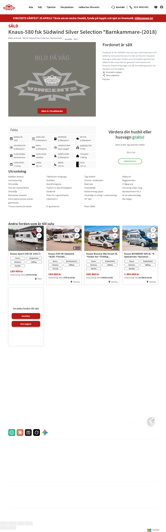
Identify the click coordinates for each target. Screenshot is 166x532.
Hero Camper (51, 496)
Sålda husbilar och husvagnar (58, 452)
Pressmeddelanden (129, 448)
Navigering (50, 481)
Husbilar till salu (14, 448)
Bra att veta (51, 474)
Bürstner (49, 491)
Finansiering (13, 455)
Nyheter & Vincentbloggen (132, 450)
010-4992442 (141, 8)
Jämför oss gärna (53, 457)
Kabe (10, 498)
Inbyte (11, 452)
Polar (48, 503)
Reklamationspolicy (16, 464)
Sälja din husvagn (53, 450)
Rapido (123, 503)
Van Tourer (124, 505)
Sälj (40, 8)
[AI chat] (11, 434)
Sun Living (50, 505)
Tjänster (51, 8)
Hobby (86, 496)
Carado (123, 491)
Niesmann (124, 500)
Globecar (12, 496)
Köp (31, 8)
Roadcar (11, 505)
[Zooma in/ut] (4, 526)
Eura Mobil (87, 493)
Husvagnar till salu (15, 450)
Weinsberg (12, 507)
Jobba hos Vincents (88, 8)
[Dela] (20, 526)
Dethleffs (49, 493)
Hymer (123, 496)
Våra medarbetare (91, 452)
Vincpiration (66, 8)
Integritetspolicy (128, 474)
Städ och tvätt (89, 479)
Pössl (85, 503)
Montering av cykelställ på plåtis (97, 481)
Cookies (124, 476)
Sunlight (86, 505)
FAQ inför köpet (14, 457)
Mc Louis (86, 500)
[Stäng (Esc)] (29, 526)
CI (84, 491)
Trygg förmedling (53, 455)
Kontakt (120, 8)
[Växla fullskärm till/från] (12, 526)
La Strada (12, 500)
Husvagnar (25, 326)
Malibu (48, 500)
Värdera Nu (130, 163)
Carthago (12, 493)
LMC (122, 498)
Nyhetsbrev (126, 452)
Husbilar (26, 318)
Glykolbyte (88, 476)
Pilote (10, 503)
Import (11, 466)
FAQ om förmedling (54, 464)
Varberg (87, 448)
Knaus (85, 498)
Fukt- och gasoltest (92, 474)
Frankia (123, 493)
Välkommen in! (144, 20)
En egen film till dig (16, 462)
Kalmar (86, 450)
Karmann (49, 498)
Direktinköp (51, 459)
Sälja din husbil (52, 448)
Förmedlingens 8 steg (55, 462)
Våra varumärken (15, 474)
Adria (10, 491)
